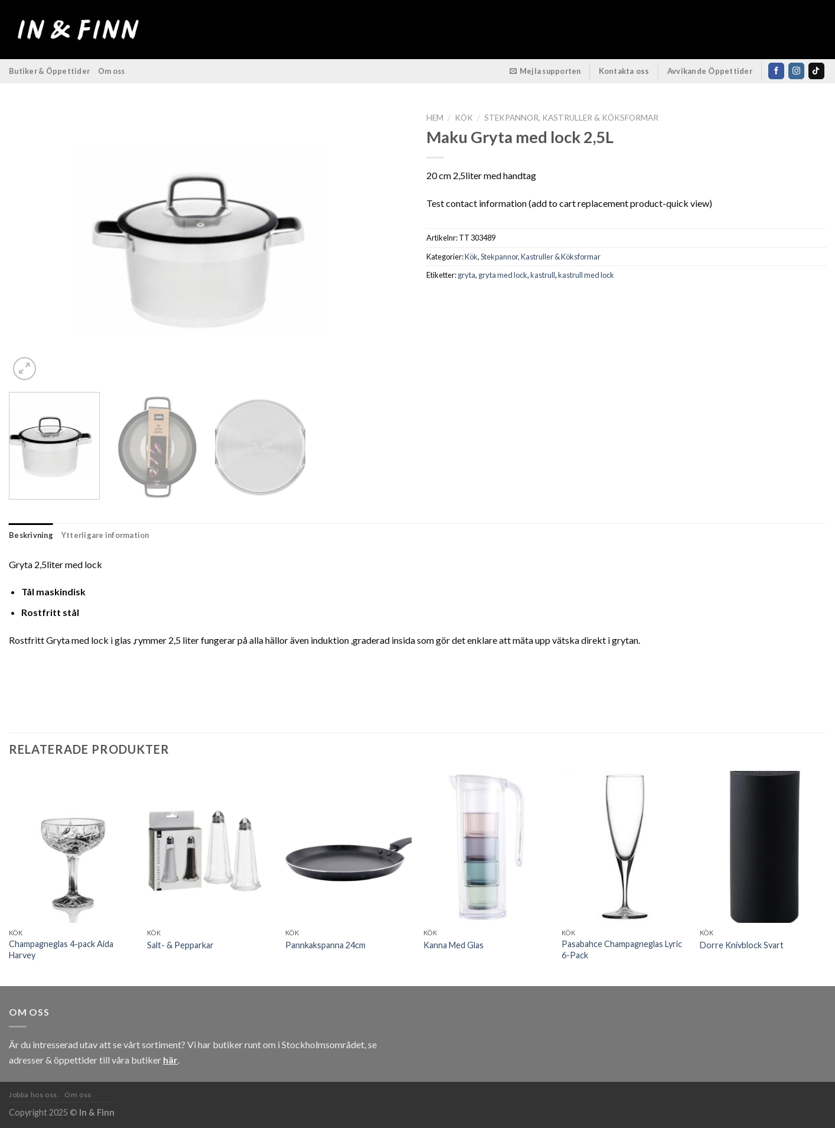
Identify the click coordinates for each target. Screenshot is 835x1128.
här (170, 1059)
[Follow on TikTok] (816, 71)
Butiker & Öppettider (49, 71)
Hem (434, 117)
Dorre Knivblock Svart (742, 945)
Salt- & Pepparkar (180, 945)
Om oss (111, 71)
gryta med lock (502, 275)
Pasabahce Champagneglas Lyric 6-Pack (622, 949)
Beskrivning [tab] (31, 535)
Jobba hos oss (33, 1094)
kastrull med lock (586, 275)
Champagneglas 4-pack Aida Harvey (61, 949)
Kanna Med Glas (453, 945)
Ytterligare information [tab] (105, 535)
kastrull (542, 275)
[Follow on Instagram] (796, 71)
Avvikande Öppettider (710, 71)
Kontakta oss (624, 71)
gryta (466, 275)
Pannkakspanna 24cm (325, 945)
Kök (464, 117)
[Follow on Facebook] (776, 71)
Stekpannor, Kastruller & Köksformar (571, 117)
